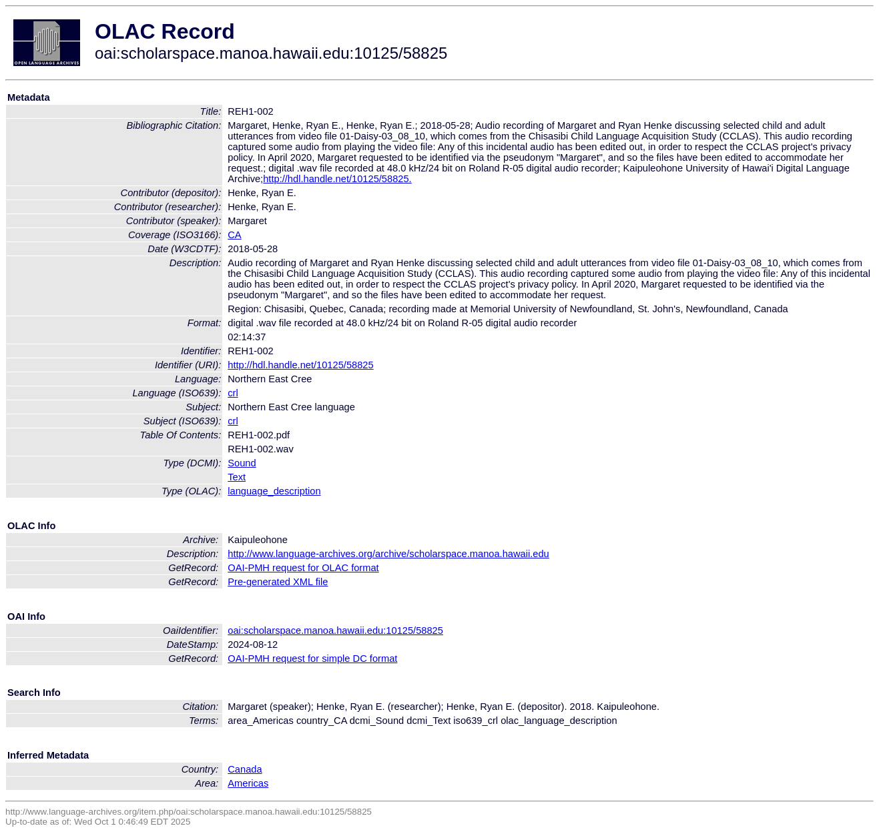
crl (233, 393)
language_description (274, 491)
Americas (248, 783)
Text (237, 477)
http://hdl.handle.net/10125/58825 (300, 365)
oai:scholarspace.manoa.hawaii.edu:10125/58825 (335, 630)
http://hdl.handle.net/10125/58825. (337, 178)
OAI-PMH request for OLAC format (303, 567)
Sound (242, 463)
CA (234, 235)
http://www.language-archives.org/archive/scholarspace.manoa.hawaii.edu (388, 553)
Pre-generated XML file (278, 581)
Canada (245, 769)
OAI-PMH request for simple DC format (312, 658)
